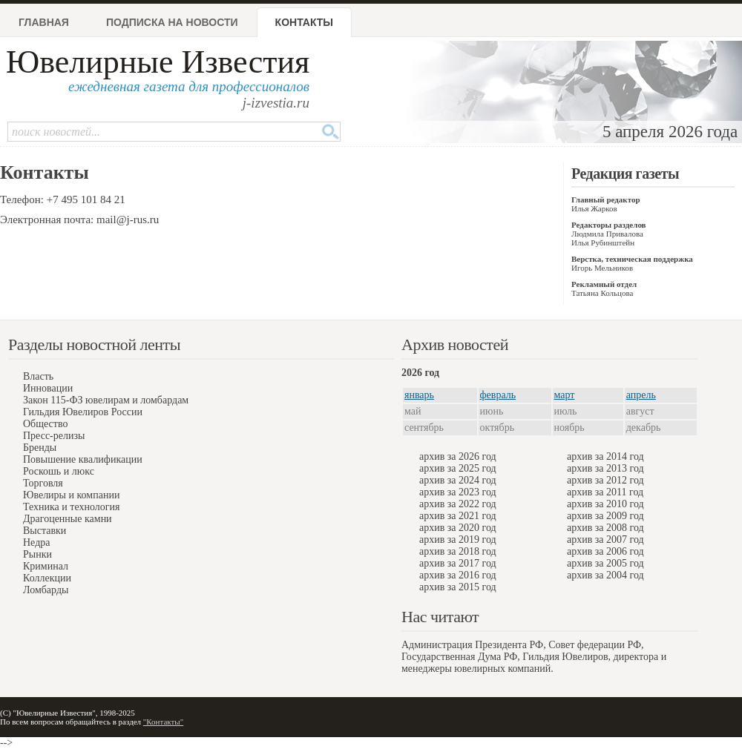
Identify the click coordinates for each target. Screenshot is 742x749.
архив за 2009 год (605, 515)
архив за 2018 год (457, 551)
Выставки (44, 530)
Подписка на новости (172, 22)
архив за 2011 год (605, 492)
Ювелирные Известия (157, 62)
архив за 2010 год (605, 503)
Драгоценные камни (67, 518)
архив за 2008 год (605, 527)
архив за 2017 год (457, 563)
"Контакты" (163, 721)
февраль (498, 394)
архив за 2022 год (457, 503)
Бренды (39, 447)
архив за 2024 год (457, 480)
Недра (36, 542)
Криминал (45, 566)
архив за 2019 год (457, 539)
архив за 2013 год (605, 468)
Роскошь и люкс (58, 471)
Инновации (48, 388)
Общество (45, 423)
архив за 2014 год (605, 456)
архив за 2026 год (457, 456)
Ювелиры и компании (71, 495)
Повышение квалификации (82, 459)
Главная (44, 22)
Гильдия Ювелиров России (82, 412)
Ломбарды (45, 589)
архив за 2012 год (605, 480)
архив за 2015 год (457, 587)
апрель (641, 394)
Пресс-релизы (54, 435)
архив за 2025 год (457, 468)
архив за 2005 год (605, 563)
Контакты (304, 22)
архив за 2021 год (457, 515)
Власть (38, 376)
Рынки (37, 554)
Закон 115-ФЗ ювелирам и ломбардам (105, 400)
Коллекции (47, 578)
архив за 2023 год (457, 492)
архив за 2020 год (457, 527)
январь (419, 394)
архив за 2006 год (605, 551)
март (564, 394)
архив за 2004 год (605, 575)
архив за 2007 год (605, 539)
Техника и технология (71, 506)
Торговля (43, 483)
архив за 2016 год (457, 575)
